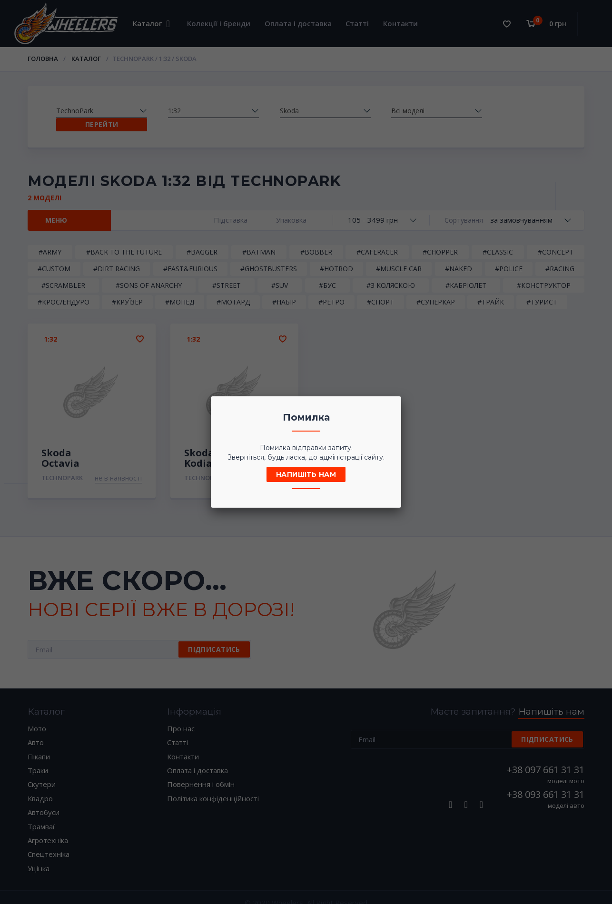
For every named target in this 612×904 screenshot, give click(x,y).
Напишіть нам (306, 474)
